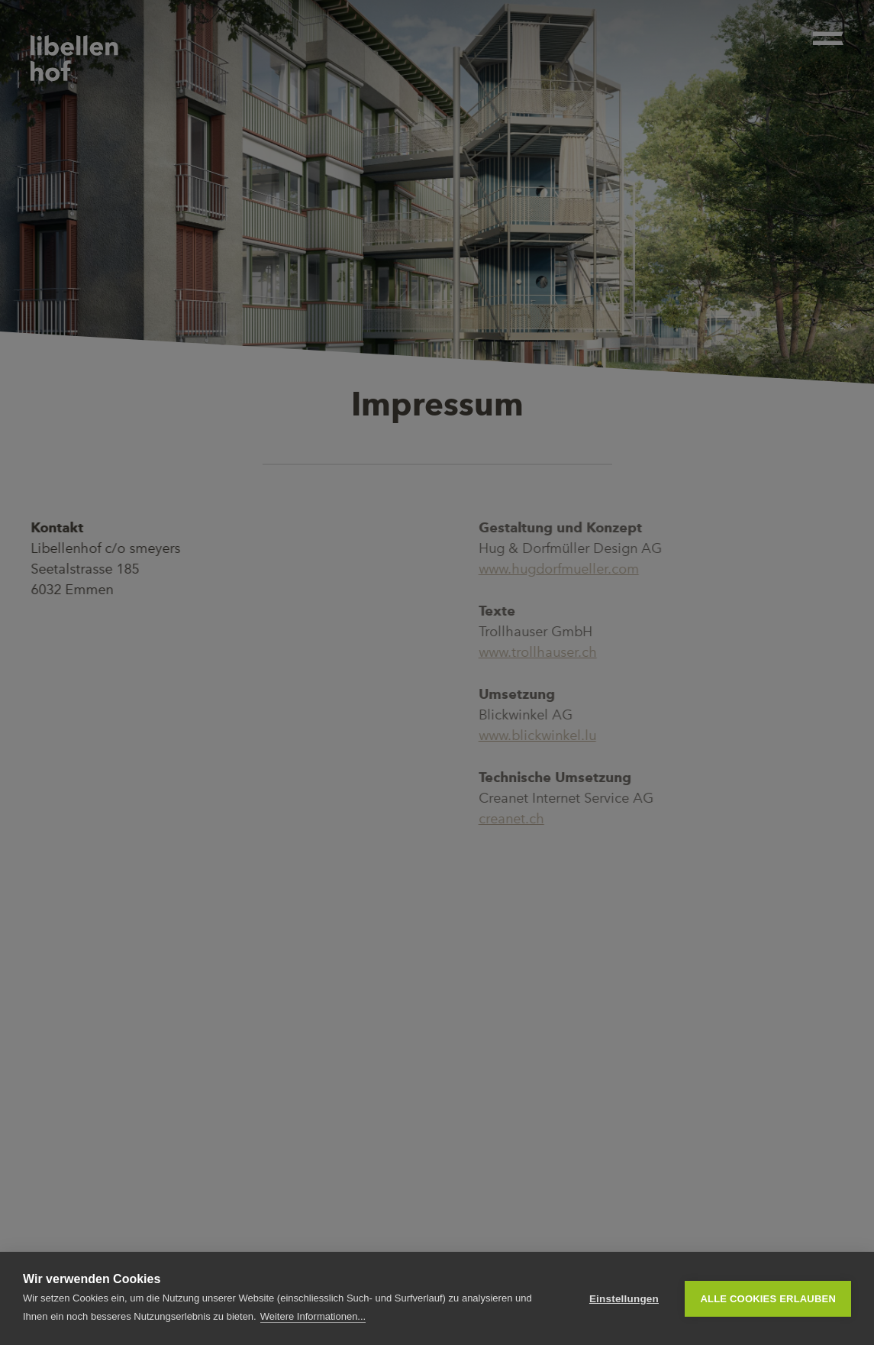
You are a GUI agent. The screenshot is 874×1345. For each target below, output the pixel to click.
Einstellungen (624, 1299)
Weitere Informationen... (313, 1316)
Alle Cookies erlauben (768, 1299)
